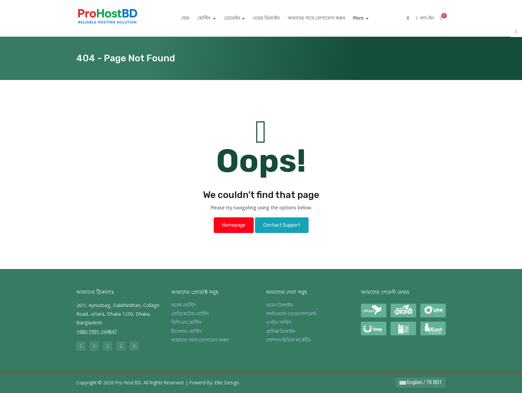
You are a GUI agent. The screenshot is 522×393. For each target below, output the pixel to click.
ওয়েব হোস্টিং (183, 305)
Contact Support (281, 225)
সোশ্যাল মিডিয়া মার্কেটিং (288, 340)
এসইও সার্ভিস (278, 322)
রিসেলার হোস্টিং (186, 331)
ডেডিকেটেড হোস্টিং (190, 314)
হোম (193, 18)
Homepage (233, 225)
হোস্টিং (212, 18)
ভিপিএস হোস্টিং (186, 322)
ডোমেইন (239, 18)
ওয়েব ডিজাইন (273, 18)
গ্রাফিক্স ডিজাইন (280, 331)
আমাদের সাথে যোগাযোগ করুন (324, 18)
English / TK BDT (420, 382)
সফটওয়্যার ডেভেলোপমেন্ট (291, 314)
